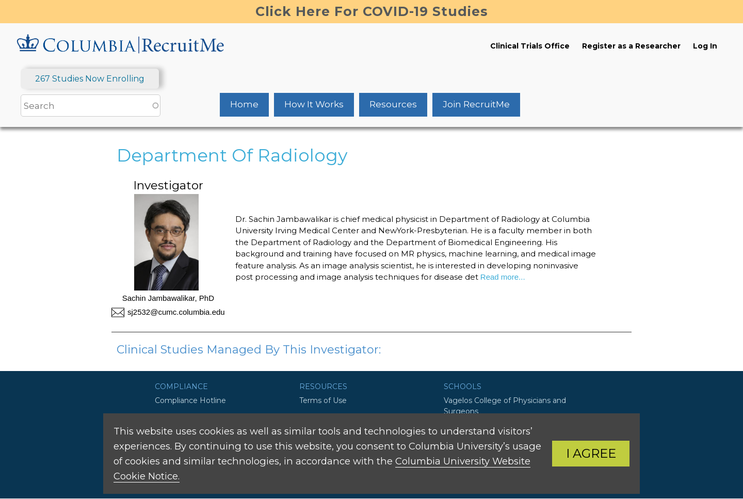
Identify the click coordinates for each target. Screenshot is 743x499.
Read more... (501, 276)
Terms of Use (323, 400)
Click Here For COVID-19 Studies (371, 11)
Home (244, 104)
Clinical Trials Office (530, 46)
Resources (393, 104)
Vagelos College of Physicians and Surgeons (505, 406)
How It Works (314, 104)
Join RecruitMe (476, 104)
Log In (705, 46)
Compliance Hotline (190, 400)
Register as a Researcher (631, 46)
